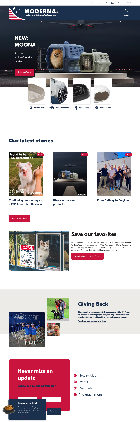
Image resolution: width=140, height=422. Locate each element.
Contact (85, 3)
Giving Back (94, 3)
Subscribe (54, 411)
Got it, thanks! (22, 416)
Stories (79, 3)
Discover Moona (24, 72)
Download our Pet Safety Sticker (87, 256)
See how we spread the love (92, 321)
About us (72, 3)
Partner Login (117, 3)
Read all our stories (19, 218)
